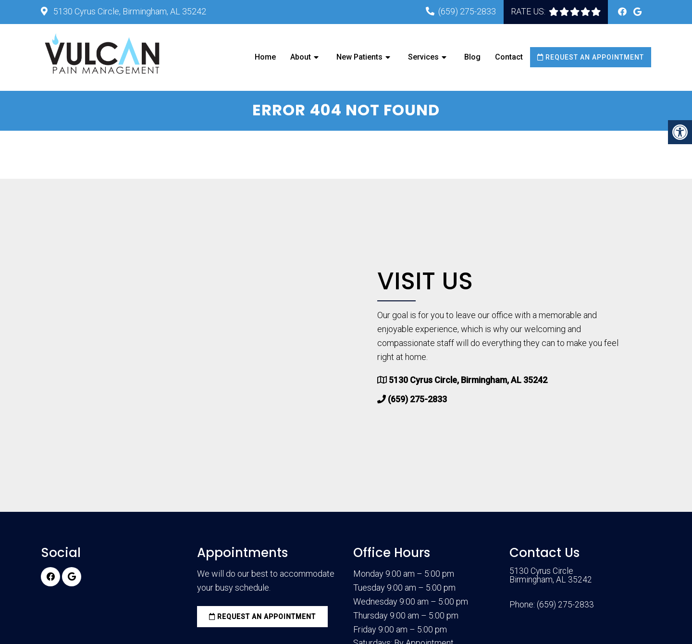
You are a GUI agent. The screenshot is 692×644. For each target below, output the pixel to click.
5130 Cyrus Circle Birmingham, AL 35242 (551, 576)
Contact (509, 57)
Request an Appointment (590, 57)
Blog (472, 57)
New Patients (359, 57)
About (300, 57)
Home (265, 57)
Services (423, 57)
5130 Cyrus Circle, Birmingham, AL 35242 (128, 11)
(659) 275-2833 (467, 11)
